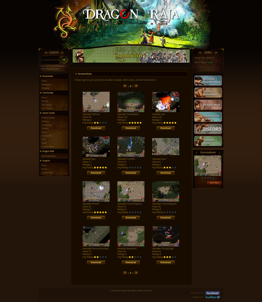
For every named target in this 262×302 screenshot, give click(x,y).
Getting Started (48, 118)
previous (125, 86)
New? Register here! (50, 69)
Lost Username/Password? (53, 66)
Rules (44, 165)
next (136, 86)
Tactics (45, 132)
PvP (43, 139)
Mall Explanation (49, 156)
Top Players (47, 105)
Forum (44, 97)
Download (96, 128)
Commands (47, 125)
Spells (44, 143)
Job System (47, 136)
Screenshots (47, 108)
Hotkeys (45, 121)
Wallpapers (46, 84)
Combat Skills (48, 146)
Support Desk (47, 172)
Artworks (45, 88)
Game (44, 81)
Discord (45, 101)
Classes (45, 128)
